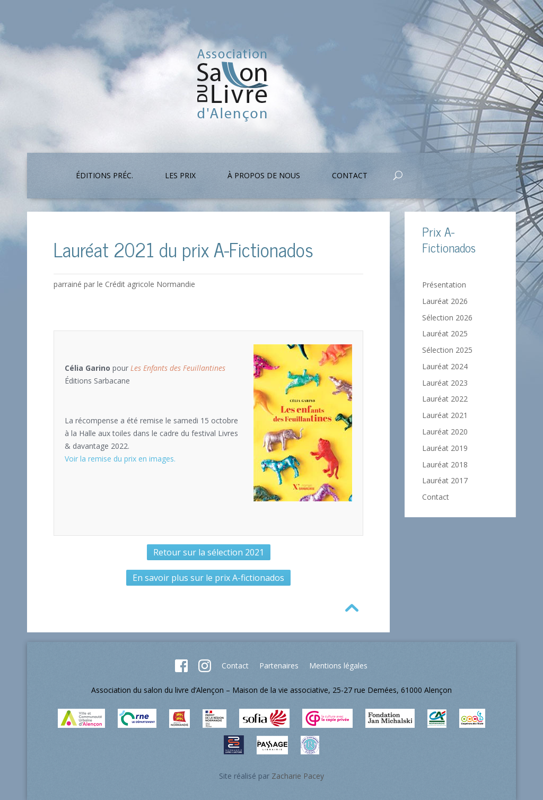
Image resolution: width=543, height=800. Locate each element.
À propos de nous (263, 176)
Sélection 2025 (447, 350)
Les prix (180, 176)
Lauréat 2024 (445, 366)
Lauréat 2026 (445, 301)
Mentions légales (338, 665)
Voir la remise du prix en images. (120, 459)
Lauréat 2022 (445, 399)
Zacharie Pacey (298, 776)
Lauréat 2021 (445, 415)
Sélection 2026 (447, 317)
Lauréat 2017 (445, 480)
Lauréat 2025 (445, 333)
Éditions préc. (104, 176)
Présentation (444, 285)
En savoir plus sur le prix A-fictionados (208, 578)
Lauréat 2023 (445, 383)
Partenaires (279, 665)
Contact (349, 176)
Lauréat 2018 (445, 464)
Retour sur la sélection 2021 (208, 552)
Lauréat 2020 (445, 432)
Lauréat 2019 (445, 448)
